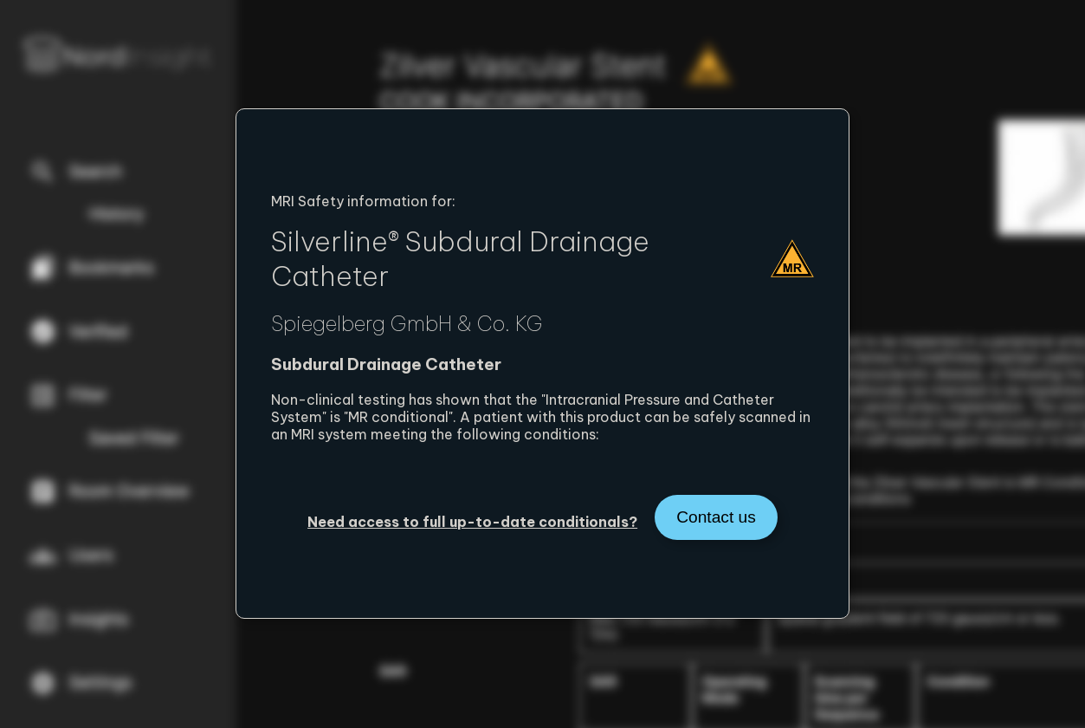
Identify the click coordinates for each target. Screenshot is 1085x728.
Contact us (716, 517)
